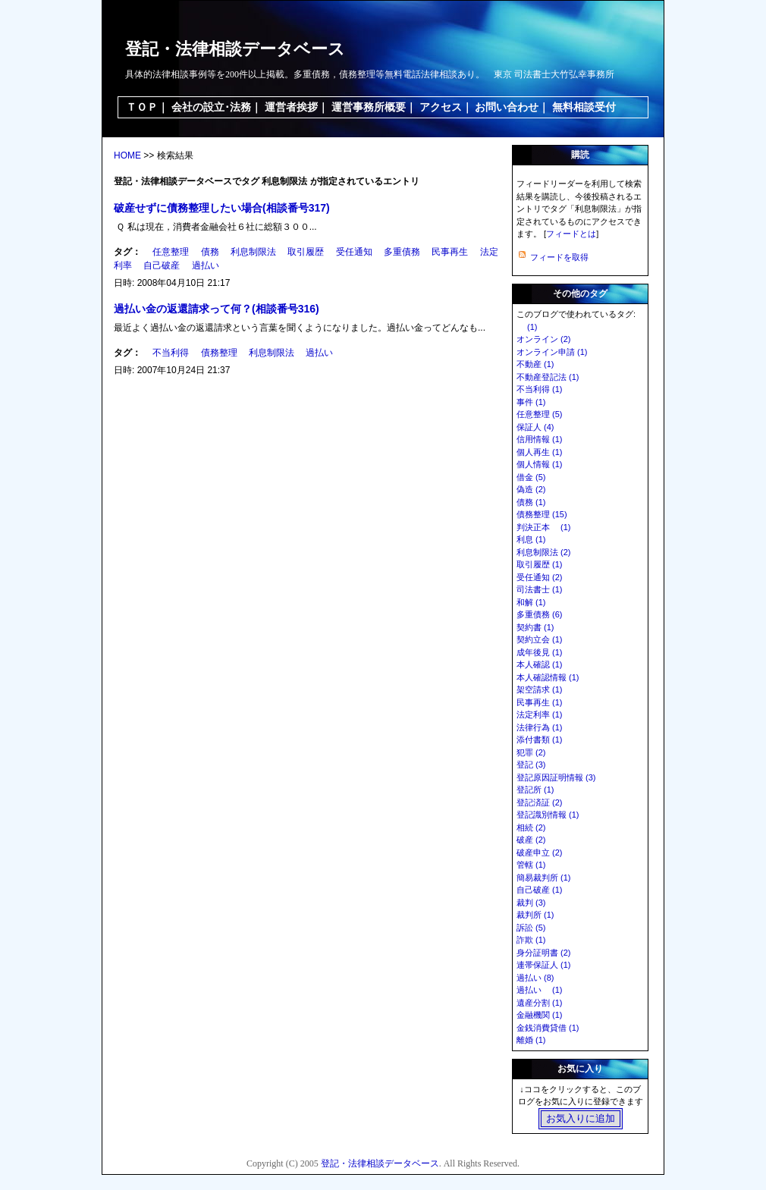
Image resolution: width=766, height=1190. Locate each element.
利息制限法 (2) (543, 552)
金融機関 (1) (539, 1014)
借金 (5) (531, 477)
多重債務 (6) (539, 614)
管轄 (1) (531, 864)
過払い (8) (535, 977)
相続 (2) (531, 827)
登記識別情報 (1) (547, 814)
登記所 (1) (535, 789)
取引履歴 (305, 251)
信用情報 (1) (539, 439)
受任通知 (354, 251)
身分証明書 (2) (543, 952)
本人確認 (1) (539, 664)
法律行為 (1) (539, 727)
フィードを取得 (559, 257)
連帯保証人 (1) (543, 964)
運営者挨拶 (291, 107)
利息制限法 (253, 251)
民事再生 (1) (539, 702)
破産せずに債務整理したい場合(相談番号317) (222, 208)
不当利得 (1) (539, 389)
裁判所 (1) (535, 914)
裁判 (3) (531, 902)
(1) (527, 326)
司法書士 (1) (539, 589)
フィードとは (571, 233)
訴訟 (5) (531, 927)
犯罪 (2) (531, 752)
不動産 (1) (535, 364)
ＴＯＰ (142, 107)
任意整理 (170, 251)
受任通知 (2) (539, 577)
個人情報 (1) (539, 464)
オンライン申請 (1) (552, 351)
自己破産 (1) (539, 889)
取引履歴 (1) (539, 564)
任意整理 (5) (539, 414)
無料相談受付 (584, 107)
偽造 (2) (531, 489)
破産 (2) (531, 839)
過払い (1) (539, 989)
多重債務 (402, 251)
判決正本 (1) (543, 527)
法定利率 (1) (539, 714)
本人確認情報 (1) (547, 677)
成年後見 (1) (539, 652)
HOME (127, 155)
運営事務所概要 (368, 107)
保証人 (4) (535, 427)
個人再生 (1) (539, 452)
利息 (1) (531, 539)
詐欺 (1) (531, 939)
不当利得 (170, 352)
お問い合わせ (506, 107)
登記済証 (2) (539, 802)
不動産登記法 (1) (547, 376)
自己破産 (161, 265)
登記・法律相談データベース (235, 48)
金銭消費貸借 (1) (547, 1027)
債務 (210, 251)
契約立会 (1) (539, 639)
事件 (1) (531, 402)
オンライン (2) (543, 339)
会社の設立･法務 (211, 107)
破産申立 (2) (539, 852)
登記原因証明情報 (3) (556, 777)
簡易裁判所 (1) (543, 877)
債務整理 (219, 352)
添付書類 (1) (539, 739)
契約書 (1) (535, 627)
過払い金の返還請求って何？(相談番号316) (216, 309)
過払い (205, 265)
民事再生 (450, 251)
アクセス (440, 107)
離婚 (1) (531, 1039)
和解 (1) (531, 602)
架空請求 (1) (539, 689)
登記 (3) (531, 764)
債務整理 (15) (541, 514)
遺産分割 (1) (539, 1002)
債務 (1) (531, 502)
